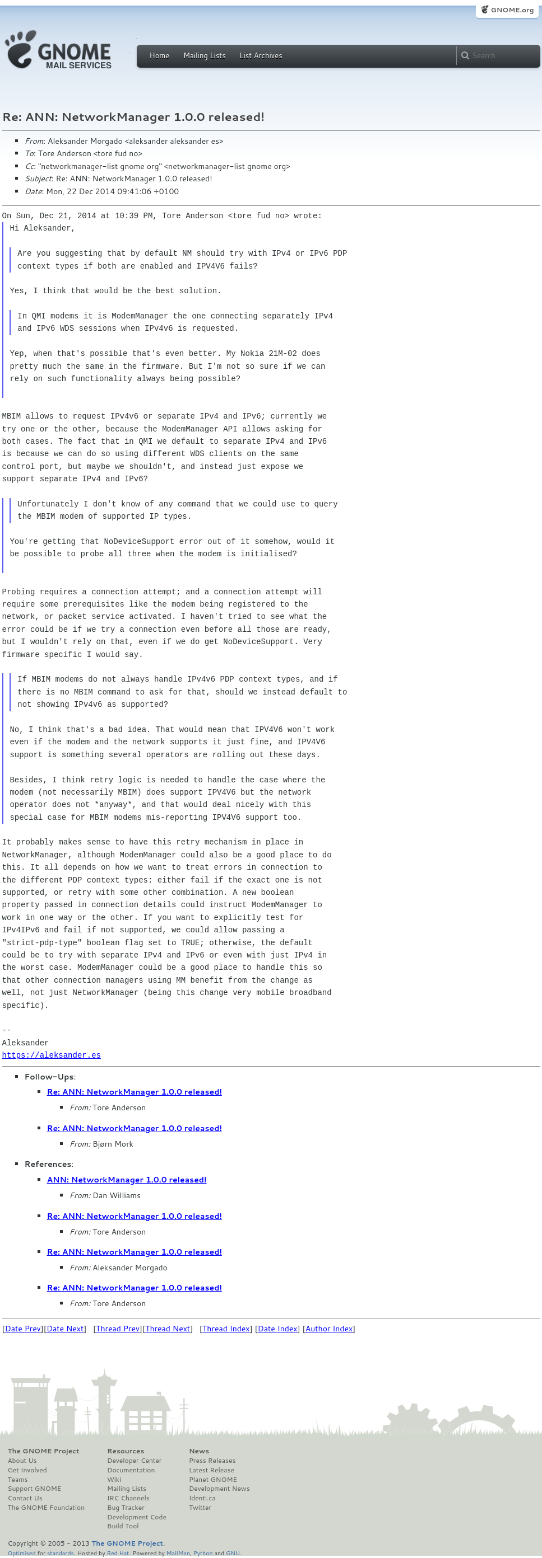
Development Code (136, 1517)
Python (203, 1552)
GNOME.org (512, 10)
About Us (22, 1460)
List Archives (260, 55)
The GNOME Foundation (46, 1507)
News (199, 1451)
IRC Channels (128, 1498)
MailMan (178, 1552)
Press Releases (212, 1460)
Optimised (22, 1552)
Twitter (200, 1507)
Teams (18, 1479)
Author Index (329, 1328)
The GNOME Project (44, 1451)
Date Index (278, 1328)
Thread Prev (118, 1328)
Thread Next (167, 1328)
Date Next (65, 1328)
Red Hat (117, 1552)
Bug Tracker (126, 1507)
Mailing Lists (204, 55)
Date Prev (23, 1328)
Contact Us (25, 1498)
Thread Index (226, 1328)
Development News (219, 1488)
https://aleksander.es (51, 1055)
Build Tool (122, 1526)
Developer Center (134, 1460)
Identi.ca (202, 1498)
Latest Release (211, 1470)
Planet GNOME (213, 1479)
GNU (233, 1552)
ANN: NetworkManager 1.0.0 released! (127, 1179)
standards (60, 1552)
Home (160, 55)
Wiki (114, 1479)
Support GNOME (35, 1488)
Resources (125, 1451)
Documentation (131, 1470)
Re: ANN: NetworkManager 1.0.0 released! (134, 1091)
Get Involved (27, 1470)
